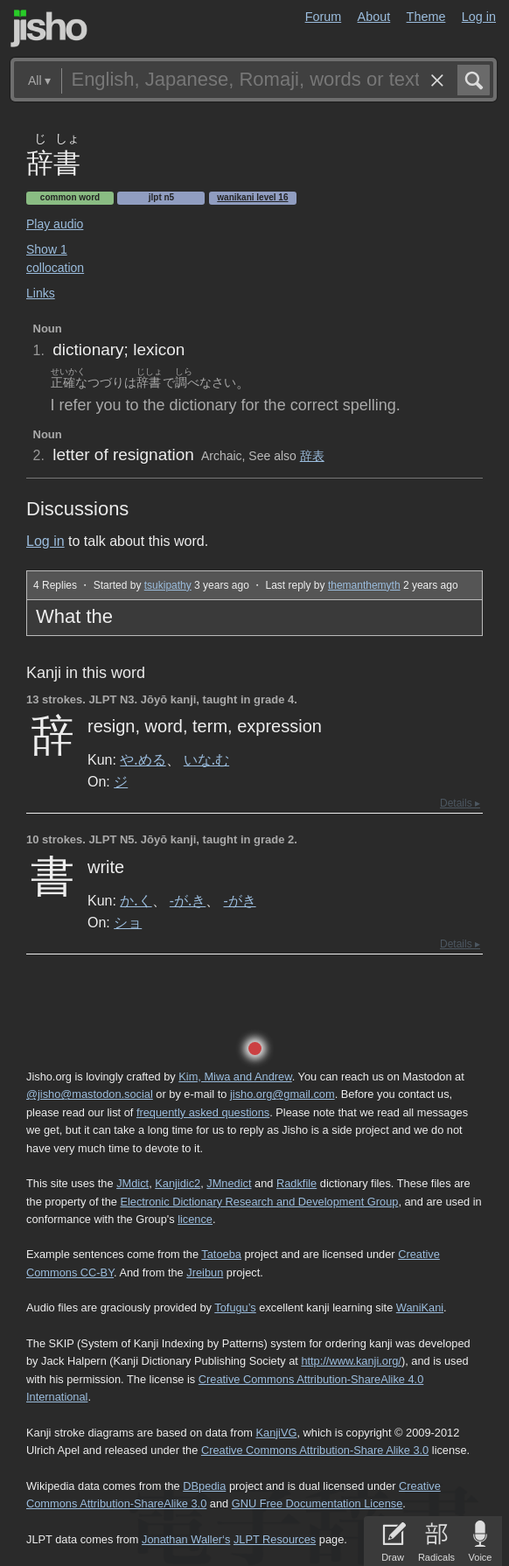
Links (40, 293)
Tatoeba (221, 1254)
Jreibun (204, 1272)
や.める (142, 759)
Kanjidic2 (177, 1183)
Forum (323, 17)
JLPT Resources (275, 1539)
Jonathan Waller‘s (186, 1539)
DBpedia (204, 1486)
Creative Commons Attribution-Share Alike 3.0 (315, 1450)
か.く (135, 900)
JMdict (132, 1183)
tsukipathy (168, 585)
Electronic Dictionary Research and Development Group (259, 1201)
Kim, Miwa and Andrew (234, 1076)
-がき (239, 900)
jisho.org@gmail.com (282, 1094)
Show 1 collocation (55, 258)
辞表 (312, 456)
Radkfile (296, 1183)
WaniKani (419, 1307)
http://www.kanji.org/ (351, 1360)
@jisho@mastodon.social (89, 1094)
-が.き (188, 900)
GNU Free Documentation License (317, 1503)
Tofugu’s (234, 1307)
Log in (479, 17)
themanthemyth (364, 585)
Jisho (48, 28)
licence (195, 1219)
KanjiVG (275, 1432)
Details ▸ (460, 803)
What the (74, 616)
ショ (128, 922)
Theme (426, 17)
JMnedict (228, 1183)
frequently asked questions (202, 1112)
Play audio (54, 224)
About (374, 17)
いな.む (206, 759)
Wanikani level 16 (252, 197)
